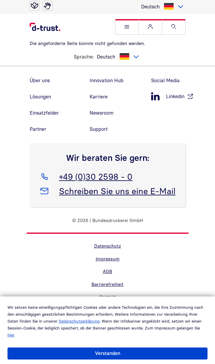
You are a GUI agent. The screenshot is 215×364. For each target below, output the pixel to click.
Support (99, 129)
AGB (107, 271)
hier (10, 334)
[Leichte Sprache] (34, 6)
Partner (38, 129)
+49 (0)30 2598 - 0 (96, 176)
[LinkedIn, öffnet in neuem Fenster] (168, 96)
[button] (127, 27)
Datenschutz (107, 245)
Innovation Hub (107, 80)
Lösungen (40, 97)
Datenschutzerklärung (79, 321)
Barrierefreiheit (107, 284)
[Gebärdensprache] (47, 6)
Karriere (99, 97)
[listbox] (162, 6)
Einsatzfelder (44, 113)
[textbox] (162, 6)
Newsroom (102, 113)
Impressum (108, 258)
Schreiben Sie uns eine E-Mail (117, 190)
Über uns (40, 80)
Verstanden (107, 353)
